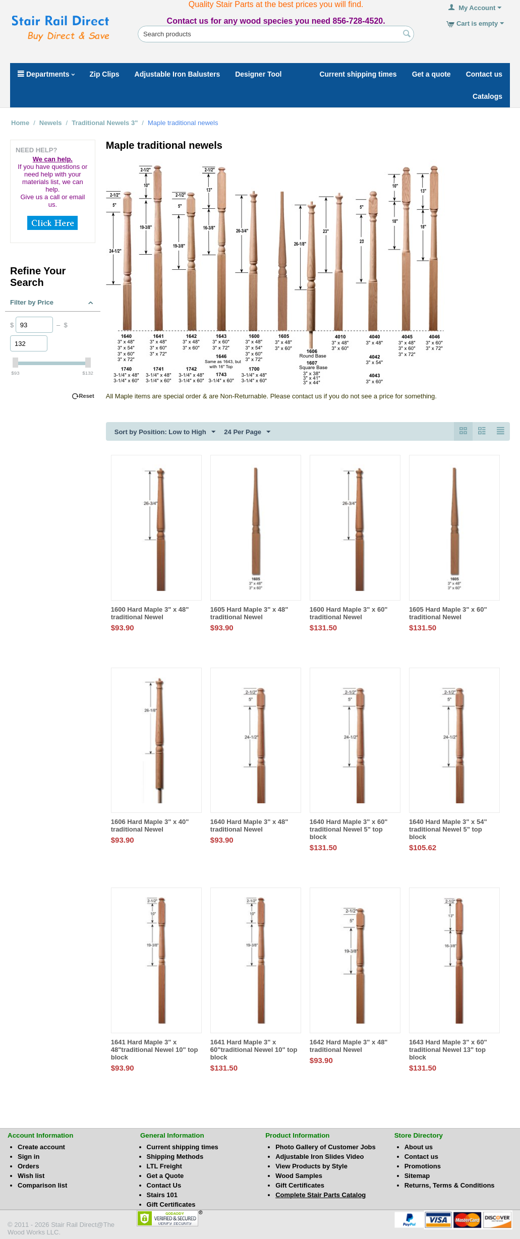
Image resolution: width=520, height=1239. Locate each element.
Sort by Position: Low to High (164, 432)
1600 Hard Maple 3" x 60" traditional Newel (349, 613)
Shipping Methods (175, 1156)
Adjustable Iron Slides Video (319, 1156)
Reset (86, 396)
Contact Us (164, 1185)
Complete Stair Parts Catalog (320, 1195)
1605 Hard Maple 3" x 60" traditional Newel (448, 613)
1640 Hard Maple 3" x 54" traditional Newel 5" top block (448, 829)
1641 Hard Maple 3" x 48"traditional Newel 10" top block (154, 1049)
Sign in (28, 1156)
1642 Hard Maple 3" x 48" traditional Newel (349, 1045)
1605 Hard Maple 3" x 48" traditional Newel (249, 613)
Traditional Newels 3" (105, 123)
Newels (50, 123)
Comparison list (42, 1185)
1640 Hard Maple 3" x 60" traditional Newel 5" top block (349, 829)
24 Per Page (247, 432)
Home (20, 123)
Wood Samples (298, 1175)
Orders (28, 1166)
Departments (46, 74)
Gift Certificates (171, 1204)
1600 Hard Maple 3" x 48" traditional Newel (150, 613)
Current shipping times (182, 1147)
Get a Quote (165, 1175)
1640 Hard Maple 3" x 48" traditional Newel (249, 825)
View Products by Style (311, 1166)
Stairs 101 (162, 1195)
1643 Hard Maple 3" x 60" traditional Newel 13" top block (448, 1049)
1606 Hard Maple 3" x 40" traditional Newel (150, 825)
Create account (41, 1147)
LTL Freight (164, 1166)
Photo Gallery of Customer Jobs (325, 1147)
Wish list (31, 1175)
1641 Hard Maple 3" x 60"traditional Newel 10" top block (254, 1049)
